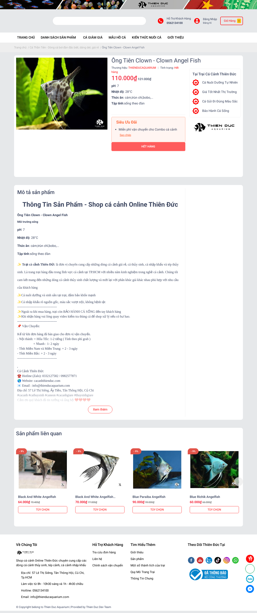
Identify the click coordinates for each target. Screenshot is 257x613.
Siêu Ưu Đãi (126, 124)
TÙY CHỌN (42, 511)
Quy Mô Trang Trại (143, 574)
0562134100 (175, 24)
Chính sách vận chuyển (107, 568)
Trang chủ (26, 40)
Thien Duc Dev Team (98, 609)
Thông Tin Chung (142, 581)
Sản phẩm (137, 561)
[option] (42, 484)
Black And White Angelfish (37, 499)
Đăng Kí (207, 24)
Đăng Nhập (210, 20)
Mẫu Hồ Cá (117, 40)
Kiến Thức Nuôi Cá (146, 40)
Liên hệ (97, 561)
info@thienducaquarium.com (49, 599)
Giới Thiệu (175, 40)
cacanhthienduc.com (47, 383)
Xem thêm (100, 412)
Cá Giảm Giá (93, 40)
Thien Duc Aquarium (56, 609)
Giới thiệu (137, 555)
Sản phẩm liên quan (39, 436)
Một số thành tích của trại (148, 568)
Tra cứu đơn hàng (104, 555)
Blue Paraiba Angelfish (149, 499)
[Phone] (250, 569)
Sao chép (125, 137)
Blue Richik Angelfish (205, 499)
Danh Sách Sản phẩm (58, 40)
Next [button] (238, 483)
